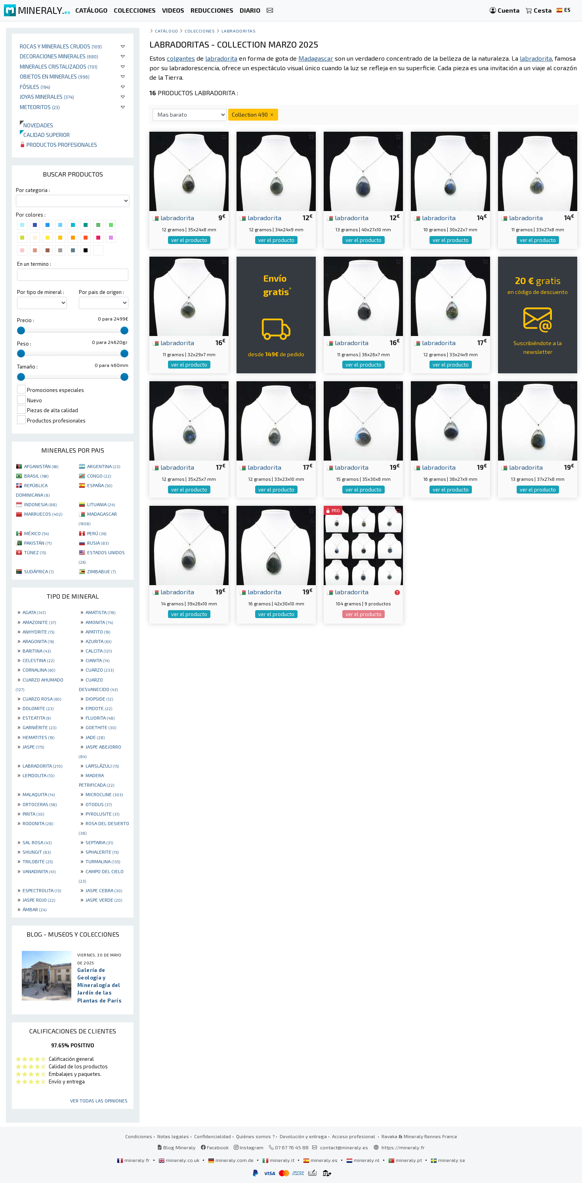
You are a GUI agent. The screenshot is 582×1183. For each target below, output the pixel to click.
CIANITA (97, 660)
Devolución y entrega (303, 1136)
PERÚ (96, 533)
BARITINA (37, 650)
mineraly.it (279, 1160)
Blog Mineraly (176, 1147)
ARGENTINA (103, 466)
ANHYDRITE (38, 631)
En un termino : (34, 264)
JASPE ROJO (39, 900)
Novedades (36, 125)
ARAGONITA (38, 641)
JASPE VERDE (104, 900)
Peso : (24, 343)
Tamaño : (27, 366)
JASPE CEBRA (104, 890)
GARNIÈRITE (39, 727)
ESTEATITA (37, 717)
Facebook (215, 1147)
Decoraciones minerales (59, 56)
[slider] (21, 330)
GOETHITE (101, 727)
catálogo (166, 30)
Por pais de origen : (101, 292)
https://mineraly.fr (403, 1147)
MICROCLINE (104, 794)
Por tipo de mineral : (40, 292)
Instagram (248, 1147)
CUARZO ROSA (42, 698)
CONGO (99, 475)
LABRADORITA (42, 765)
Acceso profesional (354, 1136)
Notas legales (173, 1136)
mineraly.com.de (231, 1160)
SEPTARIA (99, 842)
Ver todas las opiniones (99, 1100)
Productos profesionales (58, 144)
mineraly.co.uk (179, 1160)
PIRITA (33, 813)
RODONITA (38, 823)
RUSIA (98, 542)
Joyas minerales (47, 96)
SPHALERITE (102, 852)
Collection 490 (253, 114)
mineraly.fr (134, 1160)
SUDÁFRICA (38, 571)
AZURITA (98, 641)
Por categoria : (33, 190)
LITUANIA (101, 504)
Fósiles (35, 86)
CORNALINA (39, 669)
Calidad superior (45, 134)
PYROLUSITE (102, 813)
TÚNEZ (35, 552)
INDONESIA (40, 504)
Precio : (25, 320)
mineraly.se (448, 1160)
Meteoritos (40, 107)
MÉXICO (36, 533)
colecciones (200, 30)
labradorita (173, 217)
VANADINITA (39, 871)
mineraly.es (321, 1160)
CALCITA (99, 650)
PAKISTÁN (38, 542)
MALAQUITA (39, 794)
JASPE (33, 746)
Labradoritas (238, 30)
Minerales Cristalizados (58, 66)
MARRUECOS (43, 514)
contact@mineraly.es (344, 1147)
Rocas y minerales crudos (61, 46)
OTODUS (99, 804)
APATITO (98, 631)
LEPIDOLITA (38, 775)
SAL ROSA (37, 842)
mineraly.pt (405, 1160)
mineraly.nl (363, 1160)
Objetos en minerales (55, 76)
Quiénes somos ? (255, 1136)
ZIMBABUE (101, 571)
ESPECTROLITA (42, 890)
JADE (95, 737)
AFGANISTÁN (41, 466)
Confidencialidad (212, 1136)
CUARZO (100, 669)
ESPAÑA (99, 485)
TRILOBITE (38, 861)
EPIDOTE (99, 708)
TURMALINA (103, 861)
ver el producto (189, 240)
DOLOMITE (38, 708)
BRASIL (36, 475)
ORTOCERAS (40, 804)
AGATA (34, 612)
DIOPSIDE (99, 698)
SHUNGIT (37, 852)
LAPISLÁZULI (102, 765)
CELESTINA (38, 660)
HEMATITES (38, 737)
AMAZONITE (39, 622)
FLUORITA (100, 717)
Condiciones (138, 1136)
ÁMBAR (34, 909)
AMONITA (99, 622)
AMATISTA (100, 612)
